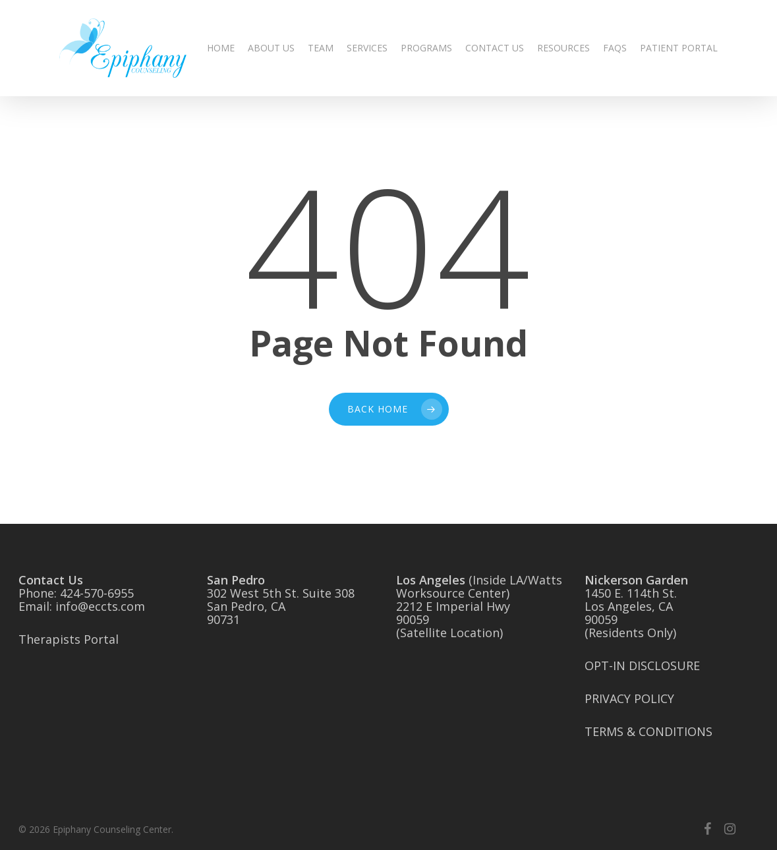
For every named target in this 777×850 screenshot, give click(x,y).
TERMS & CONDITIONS (648, 731)
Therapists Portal (68, 639)
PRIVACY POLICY (629, 698)
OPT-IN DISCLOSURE (642, 665)
